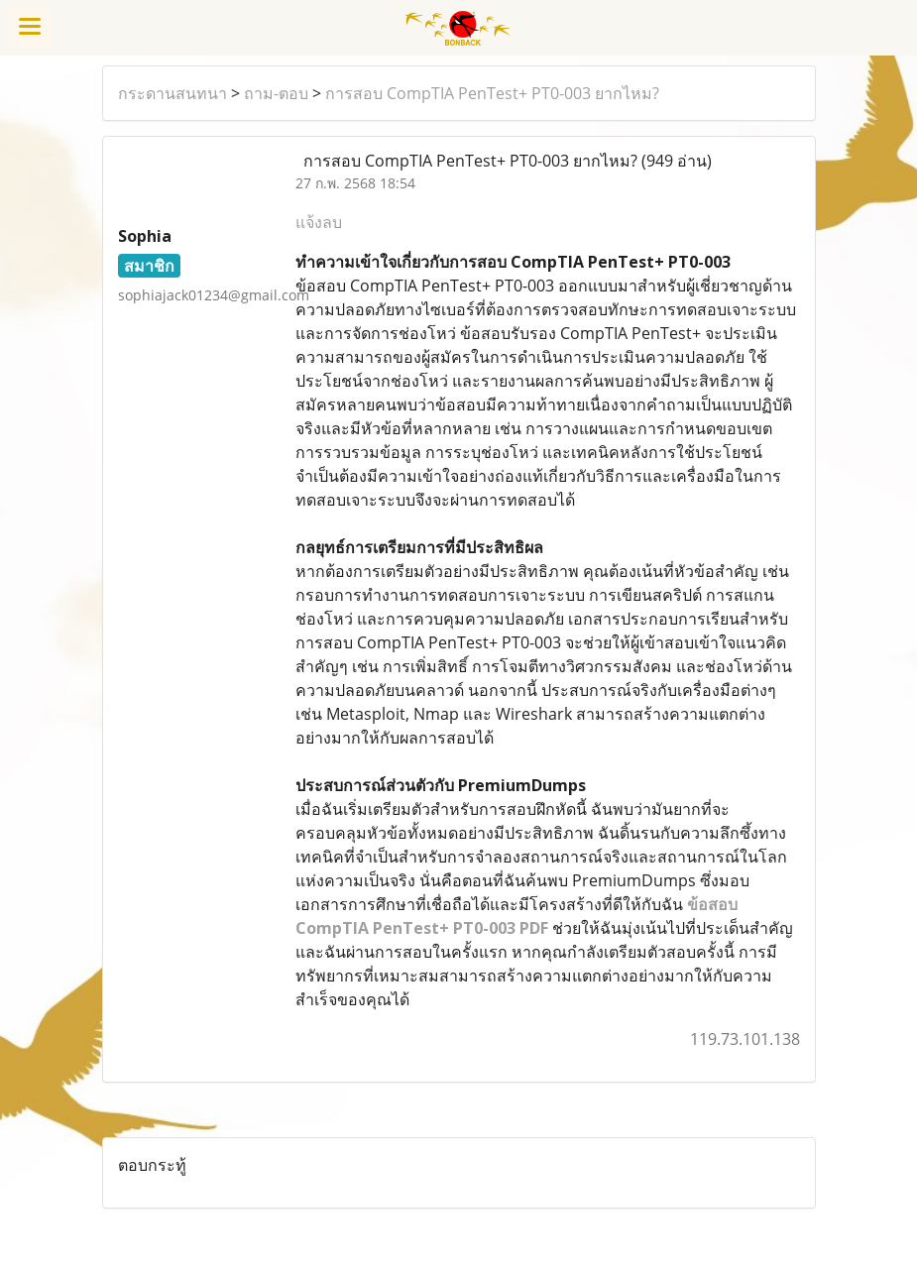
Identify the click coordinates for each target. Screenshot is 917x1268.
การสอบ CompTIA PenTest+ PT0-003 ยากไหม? (492, 93)
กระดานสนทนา (172, 93)
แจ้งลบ (318, 222)
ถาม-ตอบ (276, 93)
